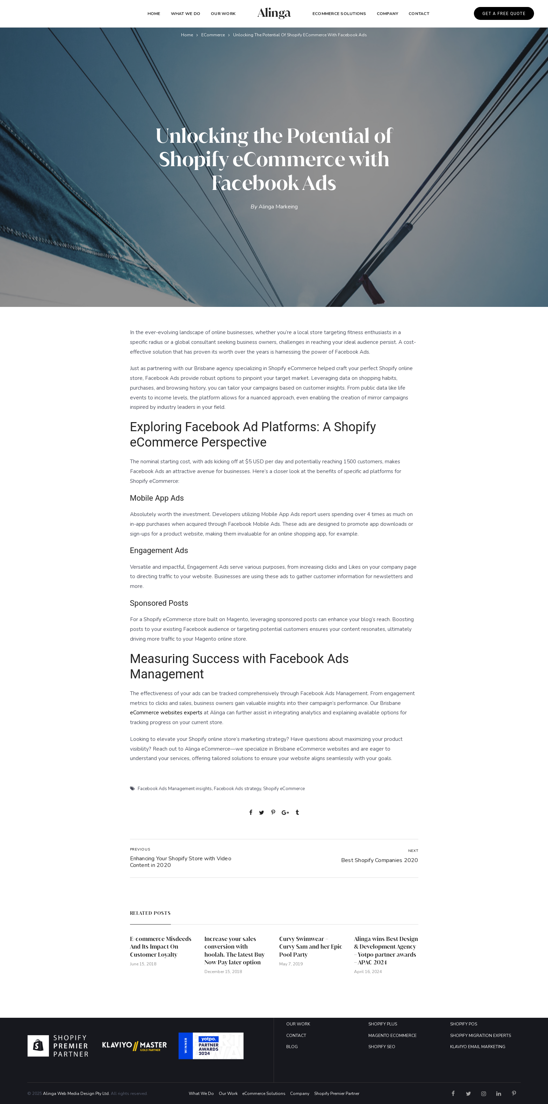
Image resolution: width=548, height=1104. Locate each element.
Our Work (223, 13)
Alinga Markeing (278, 207)
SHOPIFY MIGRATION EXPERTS (480, 1035)
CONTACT (296, 1035)
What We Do (185, 13)
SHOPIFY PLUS (382, 1024)
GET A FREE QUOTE (504, 13)
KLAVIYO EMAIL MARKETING (477, 1047)
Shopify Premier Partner (336, 1093)
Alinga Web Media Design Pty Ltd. (76, 1093)
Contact (419, 13)
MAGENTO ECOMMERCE (392, 1035)
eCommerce (213, 35)
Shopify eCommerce (284, 789)
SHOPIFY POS (463, 1024)
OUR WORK (298, 1024)
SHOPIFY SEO (381, 1047)
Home (153, 13)
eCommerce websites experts (166, 712)
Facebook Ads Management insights (175, 789)
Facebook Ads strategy (237, 789)
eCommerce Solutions (339, 13)
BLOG (292, 1047)
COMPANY (387, 13)
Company (299, 1093)
